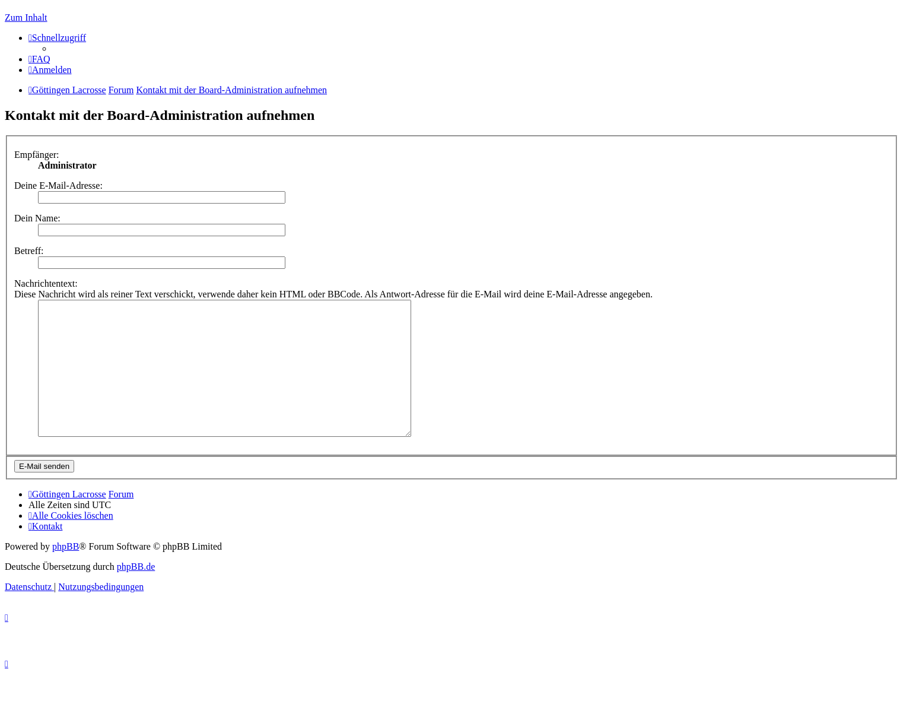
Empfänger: (36, 155)
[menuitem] (39, 59)
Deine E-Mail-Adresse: (58, 185)
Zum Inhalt (26, 17)
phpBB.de (136, 593)
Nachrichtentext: (46, 283)
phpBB (65, 573)
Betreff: (28, 251)
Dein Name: (37, 218)
